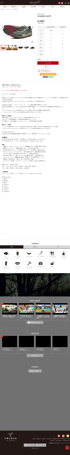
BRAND (24, 6)
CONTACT (62, 6)
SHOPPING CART (66, 440)
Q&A (68, 438)
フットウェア (7, 9)
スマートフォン (29, 445)
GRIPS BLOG (35, 333)
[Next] (32, 27)
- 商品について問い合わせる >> (43, 71)
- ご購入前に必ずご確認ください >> (44, 70)
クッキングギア (52, 256)
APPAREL (35, 246)
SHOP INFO (33, 6)
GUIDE (43, 6)
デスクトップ (40, 445)
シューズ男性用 (14, 9)
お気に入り (48, 67)
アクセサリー (41, 266)
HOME (4, 6)
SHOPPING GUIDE (56, 438)
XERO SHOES (40, 14)
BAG (58, 246)
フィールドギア (40, 256)
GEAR (11, 246)
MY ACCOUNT (58, 440)
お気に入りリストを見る (48, 74)
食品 (52, 266)
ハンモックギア (29, 256)
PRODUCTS (14, 6)
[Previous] (2, 27)
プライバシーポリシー (65, 443)
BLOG (52, 6)
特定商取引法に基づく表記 (54, 443)
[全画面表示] (32, 42)
